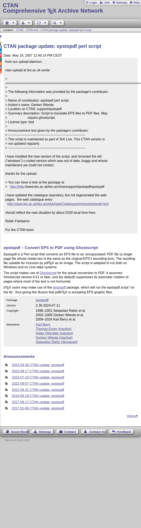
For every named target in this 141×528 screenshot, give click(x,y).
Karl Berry (43, 324)
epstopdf (59, 287)
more (130, 416)
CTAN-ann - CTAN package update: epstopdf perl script (58, 30)
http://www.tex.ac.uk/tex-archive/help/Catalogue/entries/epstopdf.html (58, 204)
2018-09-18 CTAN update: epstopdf (38, 396)
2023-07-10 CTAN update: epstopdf (38, 377)
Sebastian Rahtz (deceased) (57, 342)
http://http (17, 186)
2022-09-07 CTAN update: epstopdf (38, 383)
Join (107, 2)
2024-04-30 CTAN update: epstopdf (38, 365)
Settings (121, 2)
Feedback (124, 431)
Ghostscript (48, 273)
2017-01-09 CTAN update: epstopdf (38, 408)
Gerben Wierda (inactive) (54, 337)
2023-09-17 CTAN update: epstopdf (38, 371)
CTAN (19, 30)
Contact (70, 431)
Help (137, 2)
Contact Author (97, 431)
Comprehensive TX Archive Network (70, 8)
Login (93, 2)
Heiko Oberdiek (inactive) (54, 333)
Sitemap (45, 431)
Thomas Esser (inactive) (54, 329)
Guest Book (19, 431)
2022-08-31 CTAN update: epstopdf (38, 390)
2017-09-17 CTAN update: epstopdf (38, 402)
